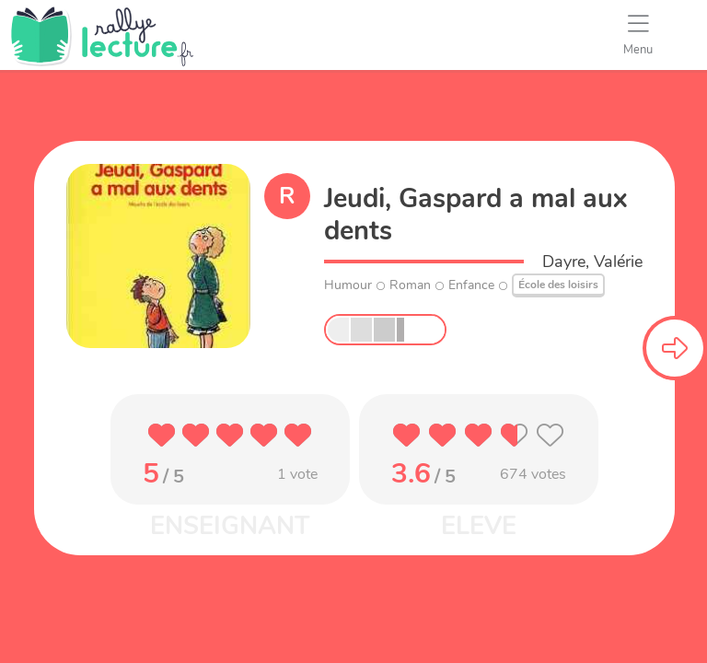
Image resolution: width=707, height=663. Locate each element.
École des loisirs (558, 284)
